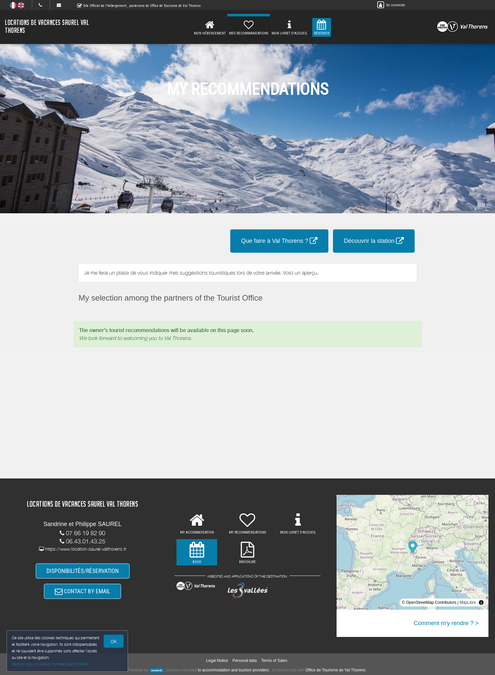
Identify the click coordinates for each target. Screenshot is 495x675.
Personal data (245, 660)
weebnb (156, 670)
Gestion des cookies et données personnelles (50, 664)
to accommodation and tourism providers (233, 670)
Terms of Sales (274, 660)
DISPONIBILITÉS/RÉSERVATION (83, 570)
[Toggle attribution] (481, 602)
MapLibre (468, 602)
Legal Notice (217, 660)
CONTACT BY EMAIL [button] (82, 591)
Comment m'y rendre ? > (446, 623)
